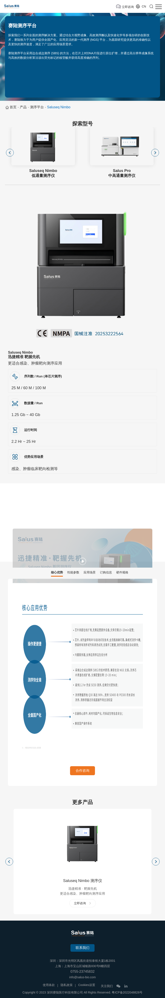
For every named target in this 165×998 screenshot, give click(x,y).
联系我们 (82, 948)
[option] (43, 152)
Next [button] (155, 153)
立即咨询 (128, 7)
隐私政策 (67, 985)
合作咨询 (82, 770)
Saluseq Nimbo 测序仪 (82, 881)
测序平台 (37, 107)
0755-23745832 (82, 971)
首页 (13, 107)
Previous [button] (10, 153)
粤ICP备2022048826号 (127, 992)
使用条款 (49, 985)
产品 (23, 107)
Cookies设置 (86, 985)
